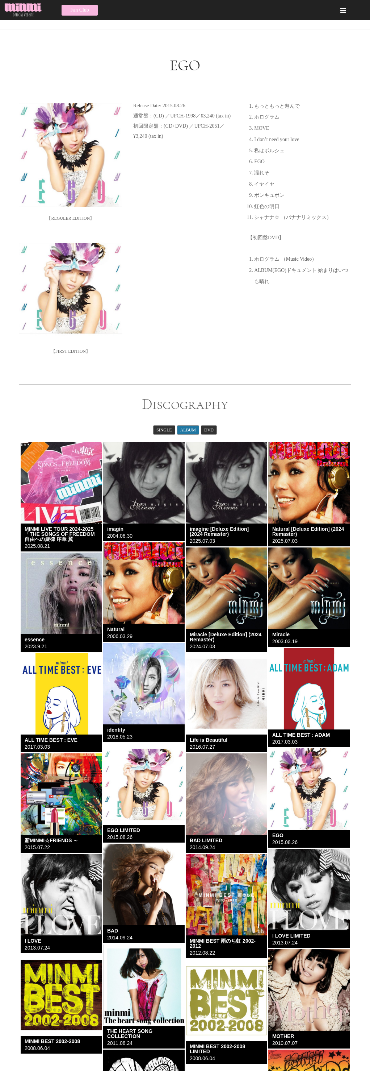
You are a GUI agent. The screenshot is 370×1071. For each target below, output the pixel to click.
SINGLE (164, 430)
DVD (209, 430)
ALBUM (188, 430)
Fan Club (79, 10)
